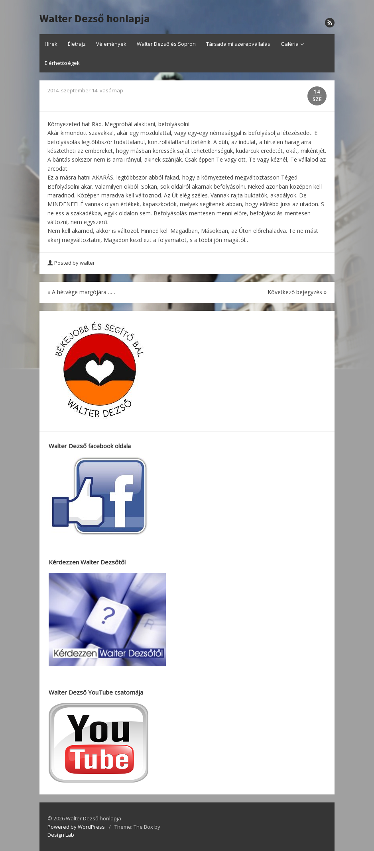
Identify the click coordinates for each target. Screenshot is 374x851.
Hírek (51, 43)
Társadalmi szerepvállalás (238, 43)
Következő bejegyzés (297, 292)
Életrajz (77, 43)
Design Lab (60, 834)
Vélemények (111, 43)
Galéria (290, 43)
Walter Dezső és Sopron (166, 43)
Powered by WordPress (76, 826)
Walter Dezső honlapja (94, 18)
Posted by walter (71, 262)
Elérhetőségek (62, 62)
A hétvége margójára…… (81, 292)
